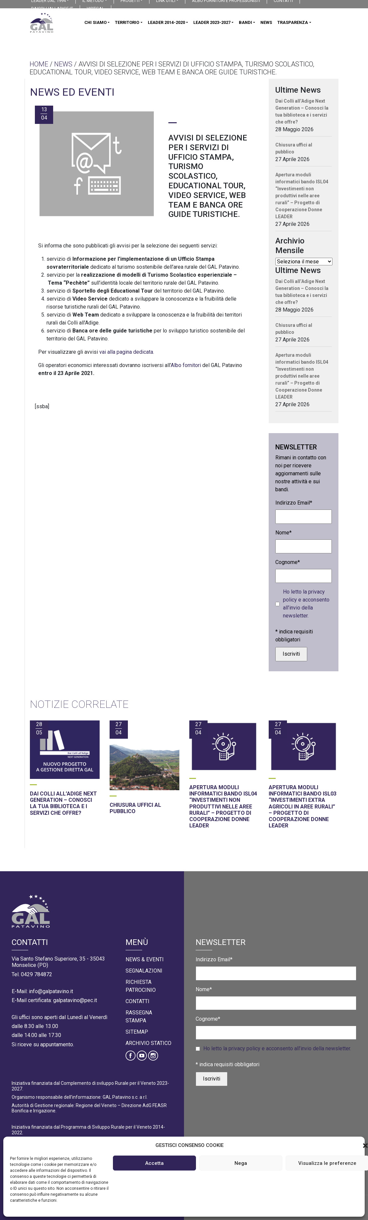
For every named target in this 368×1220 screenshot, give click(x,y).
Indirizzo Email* (293, 503)
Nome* (283, 532)
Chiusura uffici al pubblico (293, 148)
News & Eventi (145, 959)
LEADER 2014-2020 (166, 22)
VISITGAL (95, 8)
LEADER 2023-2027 (211, 22)
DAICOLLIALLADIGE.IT (52, 8)
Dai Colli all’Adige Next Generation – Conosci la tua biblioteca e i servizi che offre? (301, 111)
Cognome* (287, 562)
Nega (240, 1163)
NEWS (266, 22)
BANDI (245, 22)
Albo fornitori (186, 365)
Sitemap (137, 1032)
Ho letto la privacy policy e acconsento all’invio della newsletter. (306, 604)
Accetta (154, 1163)
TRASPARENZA (292, 22)
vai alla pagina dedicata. (126, 352)
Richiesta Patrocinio (141, 986)
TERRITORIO (127, 22)
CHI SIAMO (95, 22)
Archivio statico (148, 1043)
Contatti (137, 1001)
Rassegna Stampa (139, 1016)
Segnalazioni (144, 971)
